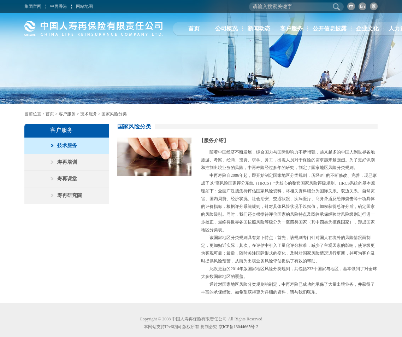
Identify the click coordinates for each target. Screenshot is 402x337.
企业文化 (367, 28)
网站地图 (84, 6)
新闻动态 (259, 28)
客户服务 (291, 28)
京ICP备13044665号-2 (239, 326)
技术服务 (88, 113)
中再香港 (58, 6)
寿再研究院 (66, 195)
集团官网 (32, 6)
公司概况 (226, 28)
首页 (194, 28)
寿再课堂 (64, 178)
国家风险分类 (114, 113)
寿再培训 (64, 162)
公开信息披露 (330, 28)
